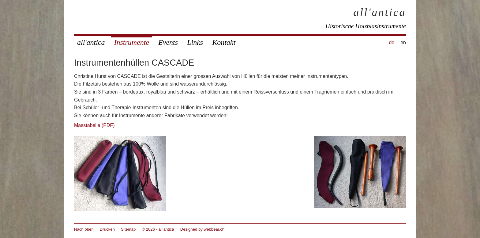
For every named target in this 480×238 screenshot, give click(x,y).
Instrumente (131, 42)
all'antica (379, 12)
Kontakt (223, 42)
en (403, 42)
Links (195, 42)
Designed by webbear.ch (202, 229)
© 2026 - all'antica (158, 229)
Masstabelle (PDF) (94, 125)
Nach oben (84, 229)
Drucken (107, 229)
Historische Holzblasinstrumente (365, 26)
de (391, 42)
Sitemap (128, 229)
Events (168, 42)
